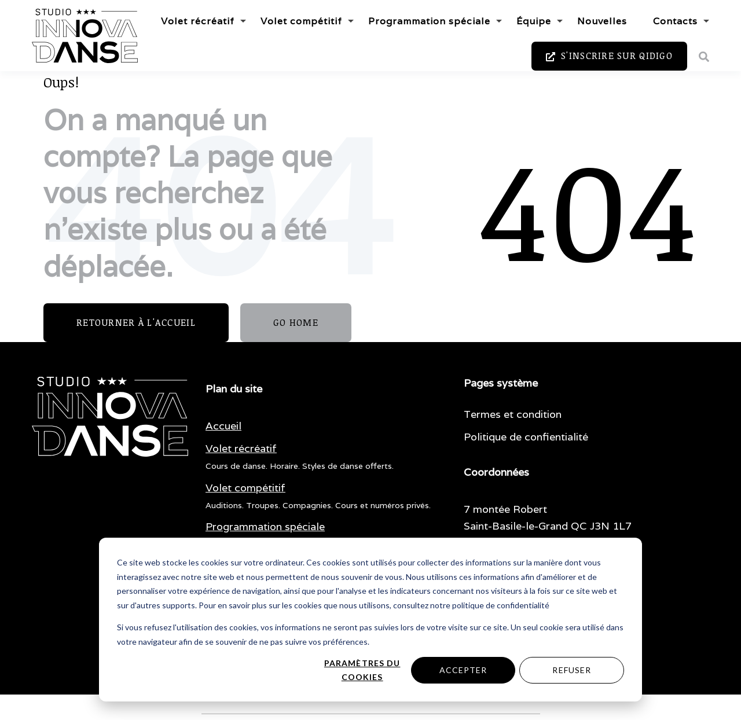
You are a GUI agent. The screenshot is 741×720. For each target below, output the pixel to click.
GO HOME (295, 322)
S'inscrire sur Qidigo (609, 56)
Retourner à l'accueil (136, 322)
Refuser (571, 670)
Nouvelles (602, 21)
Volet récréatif (197, 21)
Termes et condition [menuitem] (513, 414)
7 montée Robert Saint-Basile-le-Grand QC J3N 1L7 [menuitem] (548, 517)
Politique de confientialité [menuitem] (526, 436)
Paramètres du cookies (362, 670)
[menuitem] (223, 426)
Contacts (675, 21)
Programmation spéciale (429, 21)
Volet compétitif (301, 21)
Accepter (463, 670)
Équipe (533, 21)
